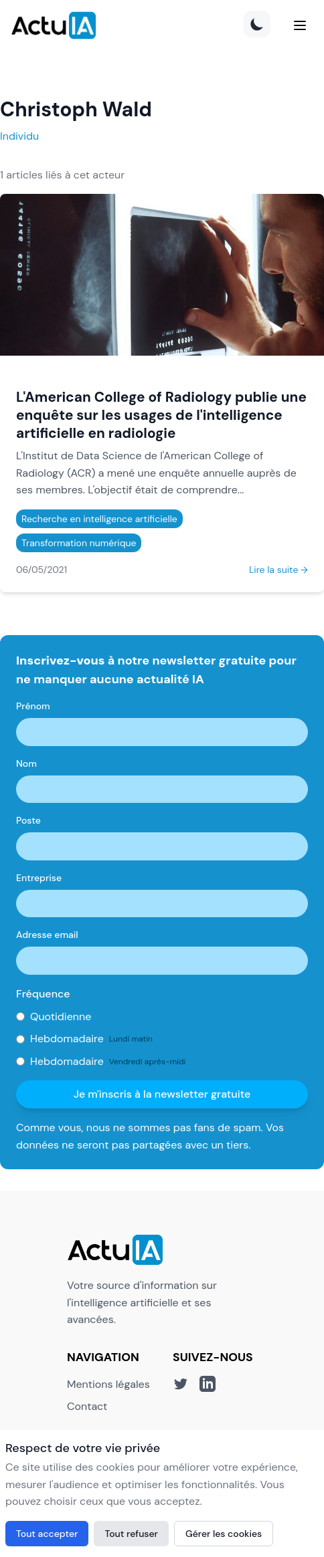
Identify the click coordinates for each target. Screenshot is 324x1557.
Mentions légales (108, 1384)
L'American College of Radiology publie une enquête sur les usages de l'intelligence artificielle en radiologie (161, 415)
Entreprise (39, 878)
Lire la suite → (278, 570)
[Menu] (300, 25)
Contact (87, 1406)
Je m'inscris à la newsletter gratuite (162, 1094)
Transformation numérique (78, 543)
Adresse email (47, 935)
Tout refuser (131, 1534)
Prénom (33, 706)
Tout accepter (47, 1534)
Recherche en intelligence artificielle (99, 519)
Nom (26, 763)
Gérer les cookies (223, 1534)
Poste (28, 820)
